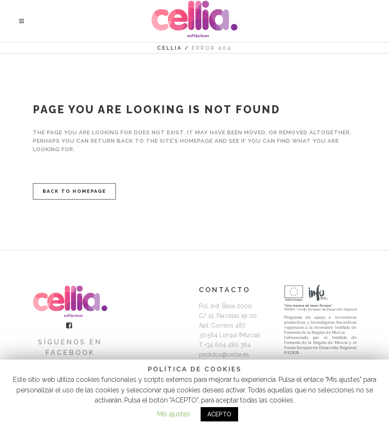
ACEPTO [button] (219, 414)
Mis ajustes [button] (173, 414)
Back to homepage (74, 191)
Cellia (169, 48)
